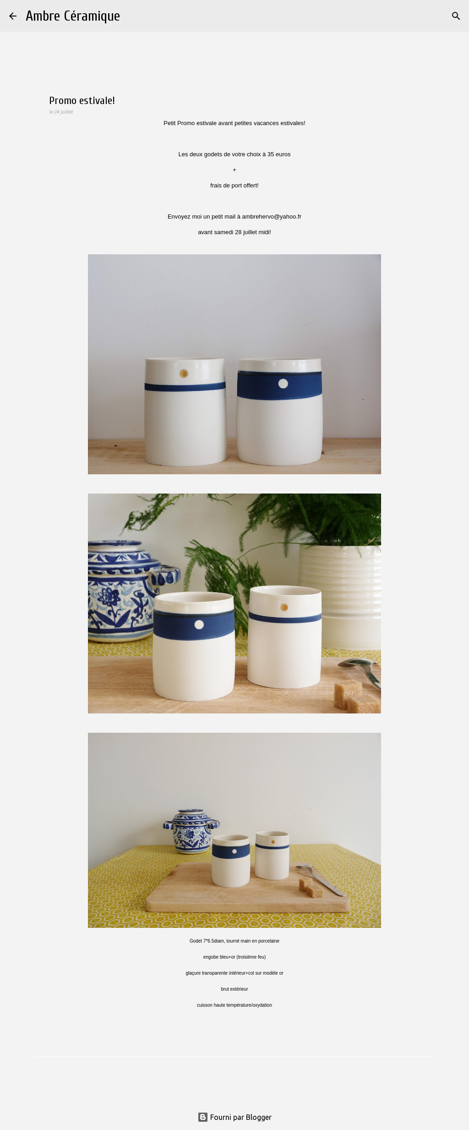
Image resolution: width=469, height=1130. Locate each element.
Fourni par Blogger (234, 1117)
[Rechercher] (132, 16)
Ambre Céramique (73, 15)
